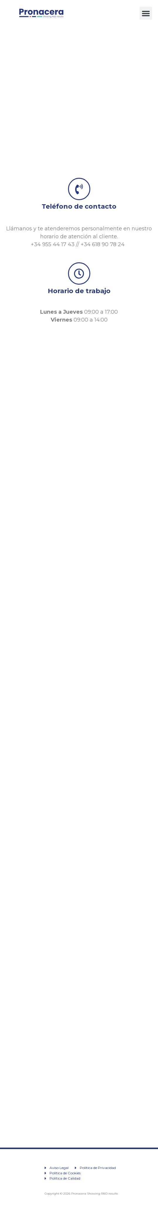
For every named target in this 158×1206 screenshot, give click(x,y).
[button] (146, 13)
